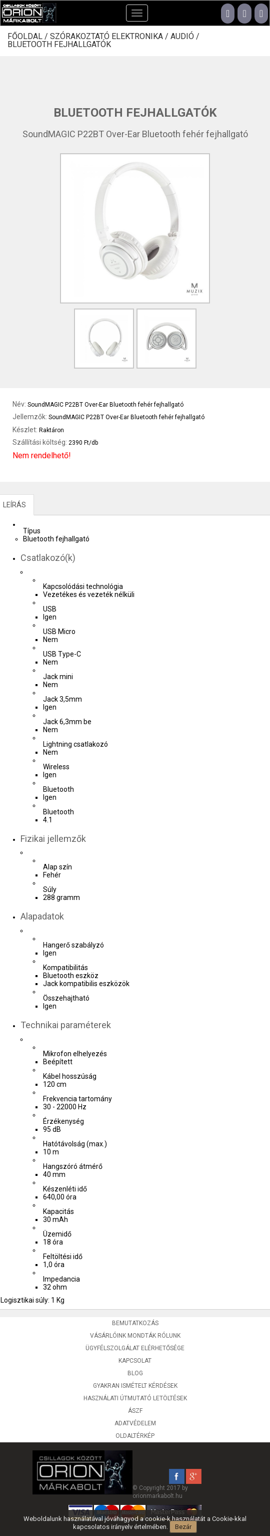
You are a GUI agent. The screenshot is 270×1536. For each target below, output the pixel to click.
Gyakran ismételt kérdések (135, 1385)
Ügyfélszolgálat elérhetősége (135, 1348)
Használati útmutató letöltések (135, 1398)
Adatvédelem (135, 1423)
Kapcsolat (135, 1360)
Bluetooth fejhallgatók (59, 45)
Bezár (183, 1526)
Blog (135, 1373)
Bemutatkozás (135, 1323)
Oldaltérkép (135, 1435)
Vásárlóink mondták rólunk (135, 1335)
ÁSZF (135, 1410)
